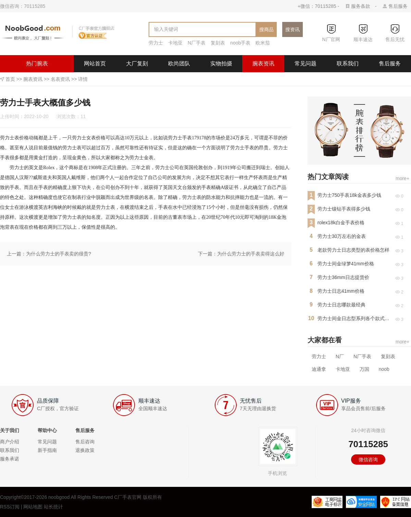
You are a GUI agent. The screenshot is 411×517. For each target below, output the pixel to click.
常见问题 (305, 63)
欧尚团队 (179, 63)
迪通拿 (319, 369)
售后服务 (398, 6)
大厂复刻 (137, 63)
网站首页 (95, 63)
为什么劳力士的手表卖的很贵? (58, 253)
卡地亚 (175, 43)
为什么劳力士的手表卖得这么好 (250, 253)
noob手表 (240, 43)
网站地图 (32, 506)
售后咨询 (85, 441)
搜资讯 (292, 29)
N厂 (340, 356)
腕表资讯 (263, 63)
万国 (364, 369)
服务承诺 (9, 459)
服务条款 (360, 6)
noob (384, 369)
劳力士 (156, 43)
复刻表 (218, 43)
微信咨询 (368, 459)
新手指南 (47, 450)
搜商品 (266, 29)
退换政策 (85, 450)
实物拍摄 (221, 63)
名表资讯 (60, 79)
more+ (402, 178)
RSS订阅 (10, 506)
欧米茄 (263, 43)
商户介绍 (9, 441)
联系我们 (348, 63)
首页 (10, 79)
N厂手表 (197, 43)
